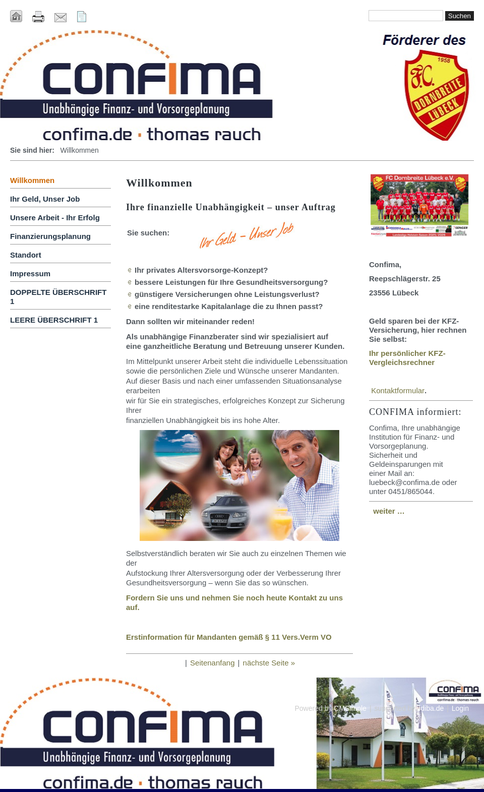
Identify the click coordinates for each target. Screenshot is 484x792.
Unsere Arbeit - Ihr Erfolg (55, 217)
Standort (25, 255)
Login (460, 708)
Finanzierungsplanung (50, 236)
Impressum (30, 273)
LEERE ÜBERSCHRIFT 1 (54, 320)
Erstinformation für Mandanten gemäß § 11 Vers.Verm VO (229, 637)
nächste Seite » (269, 662)
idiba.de (431, 708)
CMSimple (350, 708)
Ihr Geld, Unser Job (45, 199)
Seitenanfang (212, 662)
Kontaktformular (398, 390)
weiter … (389, 511)
